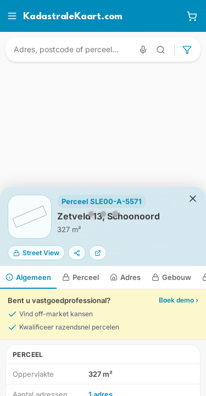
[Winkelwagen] (192, 16)
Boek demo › (178, 300)
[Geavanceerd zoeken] (161, 49)
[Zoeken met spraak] (143, 49)
